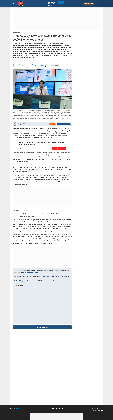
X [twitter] (23, 66)
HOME (14, 32)
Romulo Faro (21, 125)
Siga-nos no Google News (64, 124)
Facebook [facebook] (30, 66)
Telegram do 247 (47, 277)
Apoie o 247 (52, 124)
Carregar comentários (42, 327)
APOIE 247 (89, 4)
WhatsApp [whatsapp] (16, 66)
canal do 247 (58, 277)
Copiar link (51, 66)
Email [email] (37, 66)
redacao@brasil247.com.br (30, 273)
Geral (18, 32)
